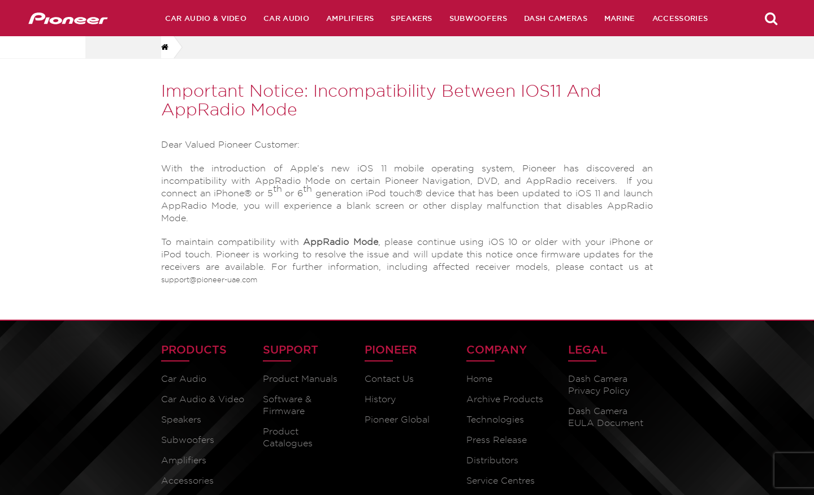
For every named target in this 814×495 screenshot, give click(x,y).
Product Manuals (300, 379)
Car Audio (286, 18)
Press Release (496, 440)
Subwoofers (478, 18)
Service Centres (500, 480)
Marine (619, 18)
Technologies (495, 419)
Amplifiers (350, 18)
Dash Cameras (555, 18)
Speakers (411, 18)
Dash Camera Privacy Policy (599, 384)
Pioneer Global (397, 419)
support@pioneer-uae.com (209, 279)
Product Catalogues (288, 437)
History (380, 399)
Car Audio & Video (205, 18)
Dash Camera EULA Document (605, 417)
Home (479, 379)
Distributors (492, 460)
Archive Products (504, 399)
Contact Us (389, 379)
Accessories (680, 18)
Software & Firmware (287, 405)
